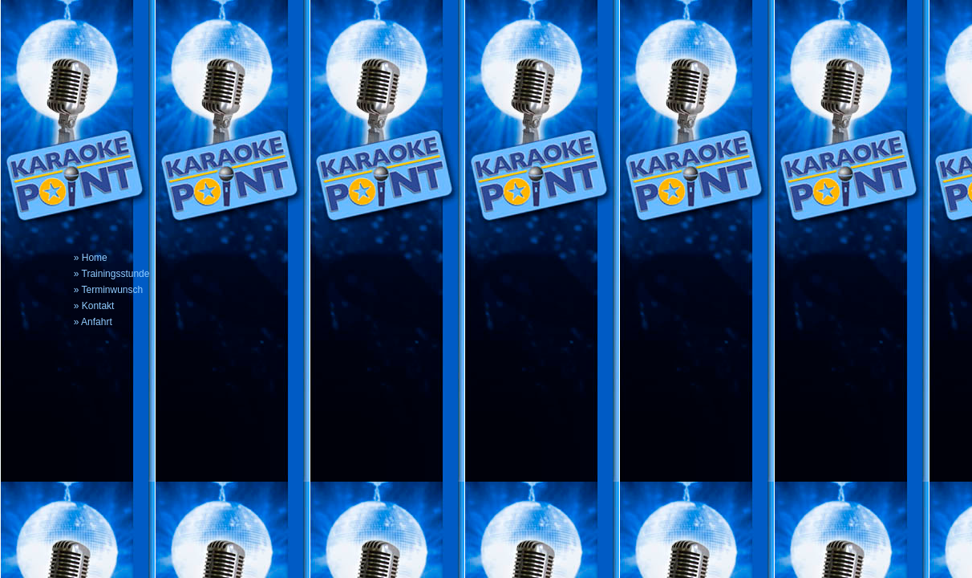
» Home (90, 257)
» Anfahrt (93, 322)
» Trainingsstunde (112, 273)
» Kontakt (94, 305)
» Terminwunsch (108, 289)
